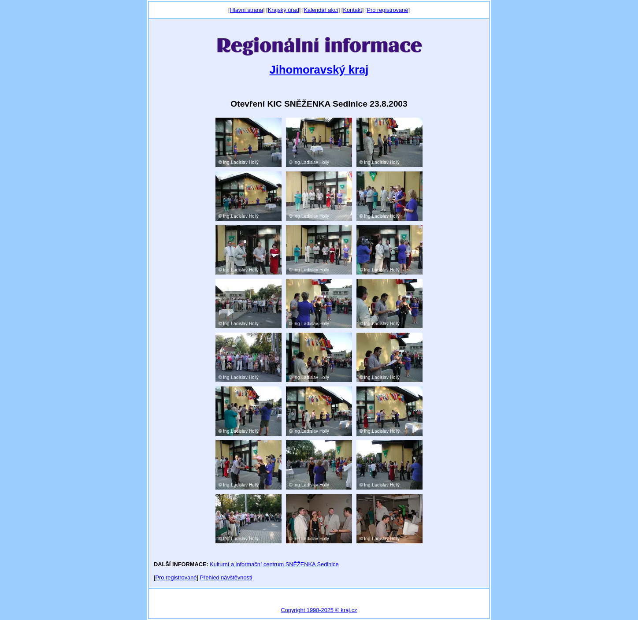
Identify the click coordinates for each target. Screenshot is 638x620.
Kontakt (352, 10)
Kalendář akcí (321, 10)
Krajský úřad (283, 10)
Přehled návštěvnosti (226, 577)
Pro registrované (387, 10)
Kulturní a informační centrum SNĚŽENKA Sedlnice (274, 564)
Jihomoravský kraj (319, 69)
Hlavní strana (246, 10)
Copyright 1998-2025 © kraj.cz (319, 610)
